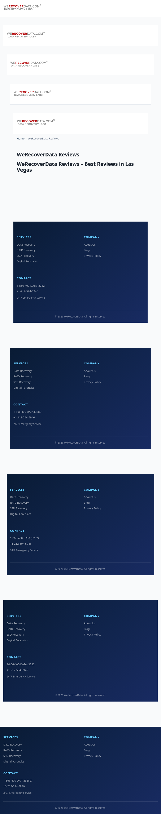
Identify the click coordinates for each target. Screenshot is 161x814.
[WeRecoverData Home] (24, 8)
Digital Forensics (27, 261)
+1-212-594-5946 (27, 291)
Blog (87, 250)
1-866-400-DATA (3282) (31, 286)
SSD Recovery (25, 256)
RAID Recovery (26, 250)
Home (21, 138)
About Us (90, 244)
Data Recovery (26, 244)
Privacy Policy (92, 256)
